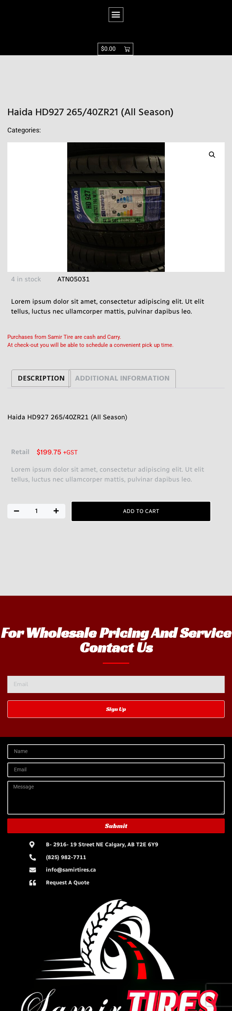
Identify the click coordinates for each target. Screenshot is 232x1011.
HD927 (86, 130)
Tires (106, 130)
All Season (57, 130)
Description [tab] (41, 378)
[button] (116, 14)
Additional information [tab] (122, 379)
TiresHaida (133, 130)
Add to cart (141, 511)
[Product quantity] (36, 511)
